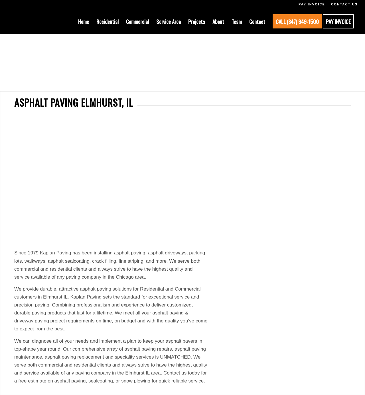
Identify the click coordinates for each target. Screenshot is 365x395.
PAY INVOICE (312, 4)
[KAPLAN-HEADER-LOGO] (45, 21)
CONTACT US (344, 4)
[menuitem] (83, 21)
